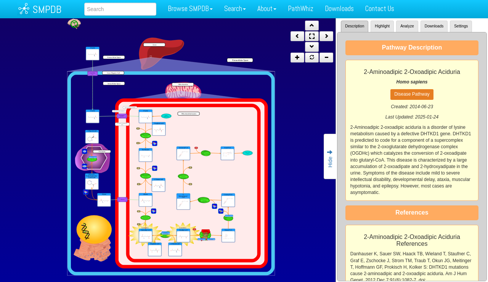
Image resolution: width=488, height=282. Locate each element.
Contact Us (379, 8)
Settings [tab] (461, 26)
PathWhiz (300, 8)
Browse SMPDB (190, 8)
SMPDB (46, 9)
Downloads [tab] (434, 26)
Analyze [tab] (407, 26)
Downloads (339, 8)
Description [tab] (354, 26)
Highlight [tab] (382, 26)
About (266, 8)
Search (235, 8)
